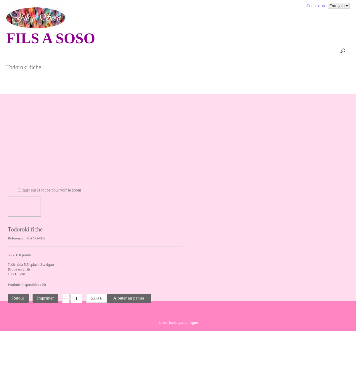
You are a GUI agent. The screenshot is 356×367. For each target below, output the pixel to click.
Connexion (316, 6)
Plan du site (157, 6)
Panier (67, 51)
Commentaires (99, 6)
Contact (129, 6)
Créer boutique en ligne (178, 359)
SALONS (312, 63)
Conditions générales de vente (204, 6)
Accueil (69, 6)
